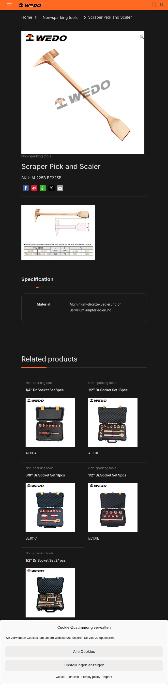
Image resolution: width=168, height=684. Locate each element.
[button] (141, 37)
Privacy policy (90, 677)
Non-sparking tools (60, 17)
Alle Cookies (84, 651)
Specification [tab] (37, 279)
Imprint (107, 677)
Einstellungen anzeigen (84, 665)
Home (26, 17)
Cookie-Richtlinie (67, 677)
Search (154, 5)
